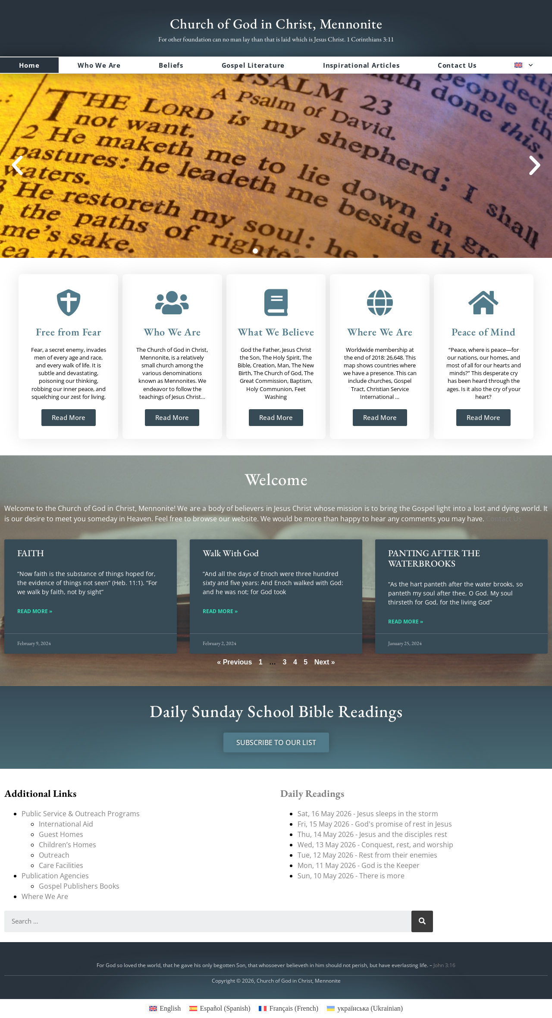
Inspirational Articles (361, 65)
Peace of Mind (483, 331)
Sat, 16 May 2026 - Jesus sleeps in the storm (368, 813)
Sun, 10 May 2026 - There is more (351, 875)
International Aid (66, 824)
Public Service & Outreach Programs (81, 813)
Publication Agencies (55, 875)
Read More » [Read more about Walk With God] (220, 611)
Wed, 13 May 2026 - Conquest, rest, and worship (375, 844)
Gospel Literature (253, 65)
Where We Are (380, 331)
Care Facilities (61, 865)
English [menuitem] (170, 1008)
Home (29, 65)
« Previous (234, 662)
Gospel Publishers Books (79, 886)
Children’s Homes (67, 844)
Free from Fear (68, 331)
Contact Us (457, 65)
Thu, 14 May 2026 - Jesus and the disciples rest (372, 834)
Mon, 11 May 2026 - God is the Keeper (359, 865)
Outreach (54, 855)
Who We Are (99, 65)
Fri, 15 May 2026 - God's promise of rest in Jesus (375, 824)
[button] (17, 166)
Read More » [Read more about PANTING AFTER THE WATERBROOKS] (405, 622)
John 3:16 (444, 965)
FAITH (30, 553)
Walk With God (231, 553)
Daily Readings (312, 793)
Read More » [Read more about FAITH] (34, 611)
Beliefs (171, 65)
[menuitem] (524, 65)
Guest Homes (61, 834)
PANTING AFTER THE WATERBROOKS (434, 558)
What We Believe (276, 331)
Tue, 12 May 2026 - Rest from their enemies (367, 855)
